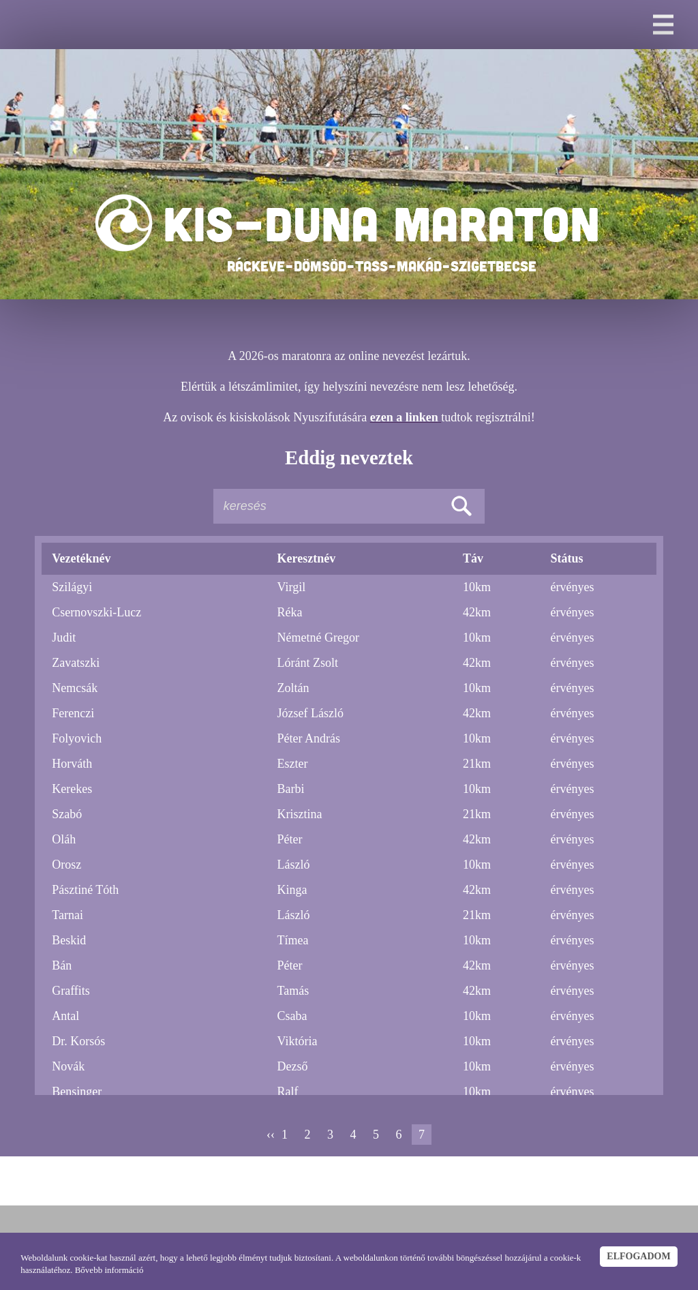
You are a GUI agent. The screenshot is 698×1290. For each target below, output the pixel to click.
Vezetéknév (81, 558)
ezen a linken (404, 417)
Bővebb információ (109, 1270)
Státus (567, 558)
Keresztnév (306, 558)
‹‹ (271, 1134)
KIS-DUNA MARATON (381, 223)
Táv (473, 558)
